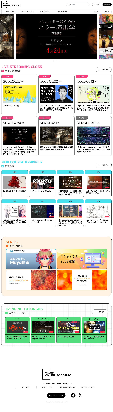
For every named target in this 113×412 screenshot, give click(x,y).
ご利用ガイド (26, 387)
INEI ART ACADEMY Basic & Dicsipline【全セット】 (42, 338)
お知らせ (95, 12)
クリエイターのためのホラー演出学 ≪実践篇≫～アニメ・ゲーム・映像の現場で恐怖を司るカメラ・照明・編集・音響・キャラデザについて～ (19, 150)
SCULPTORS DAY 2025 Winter (41, 191)
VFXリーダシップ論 (11, 105)
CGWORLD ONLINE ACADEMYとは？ (58, 383)
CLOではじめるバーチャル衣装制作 (14, 191)
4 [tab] (59, 61)
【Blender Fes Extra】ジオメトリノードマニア (42, 221)
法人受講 (106, 12)
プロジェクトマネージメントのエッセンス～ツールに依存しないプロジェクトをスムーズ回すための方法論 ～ (56, 107)
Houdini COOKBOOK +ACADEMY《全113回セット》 (17, 338)
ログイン (96, 5)
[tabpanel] (56, 36)
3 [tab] (56, 61)
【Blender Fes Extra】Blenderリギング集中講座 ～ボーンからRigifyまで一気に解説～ (14, 222)
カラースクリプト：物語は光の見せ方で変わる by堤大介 (98, 192)
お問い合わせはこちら (56, 395)
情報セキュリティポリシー (88, 387)
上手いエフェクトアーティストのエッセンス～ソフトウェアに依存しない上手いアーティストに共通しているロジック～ (93, 107)
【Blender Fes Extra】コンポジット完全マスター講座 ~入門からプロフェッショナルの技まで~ (93, 149)
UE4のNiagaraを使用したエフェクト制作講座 (94, 338)
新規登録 (107, 5)
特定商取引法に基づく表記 (67, 387)
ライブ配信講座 (62, 12)
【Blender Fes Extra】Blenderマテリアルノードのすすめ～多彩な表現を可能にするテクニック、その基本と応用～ (70, 223)
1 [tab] (51, 61)
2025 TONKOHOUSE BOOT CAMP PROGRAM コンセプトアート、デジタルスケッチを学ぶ (70, 193)
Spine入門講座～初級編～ (66, 337)
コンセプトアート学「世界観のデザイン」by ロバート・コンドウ (98, 221)
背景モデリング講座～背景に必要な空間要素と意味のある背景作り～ (56, 148)
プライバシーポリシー (46, 387)
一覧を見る (104, 70)
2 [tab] (54, 61)
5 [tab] (62, 61)
